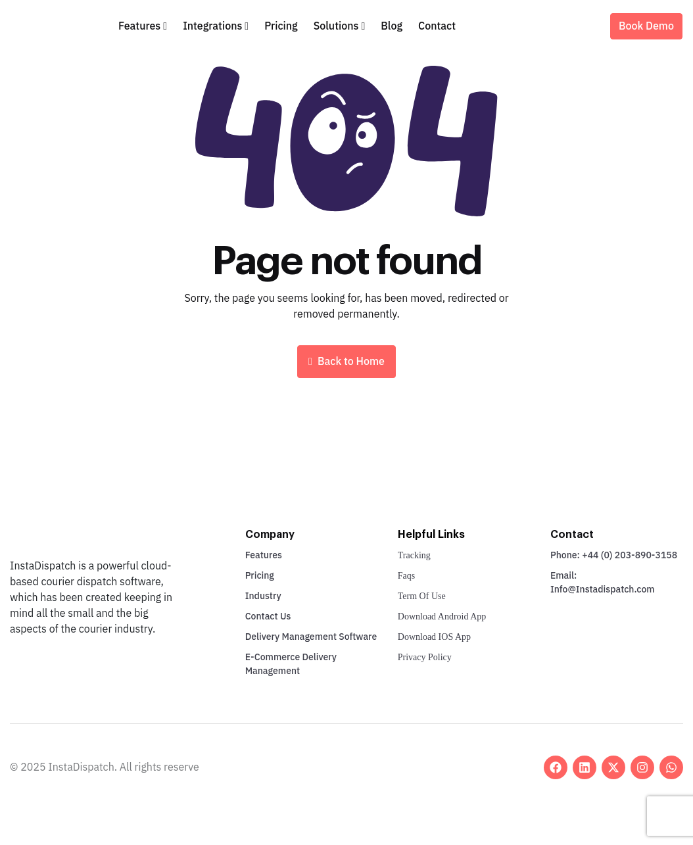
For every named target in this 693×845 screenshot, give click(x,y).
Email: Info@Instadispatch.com (602, 582)
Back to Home (346, 362)
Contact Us (268, 616)
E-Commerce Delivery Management (291, 664)
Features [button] (139, 26)
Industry (263, 596)
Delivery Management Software (311, 637)
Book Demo (646, 26)
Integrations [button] (212, 26)
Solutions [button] (336, 26)
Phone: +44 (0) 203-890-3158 (613, 555)
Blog (391, 26)
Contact (437, 26)
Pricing (281, 26)
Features (263, 555)
